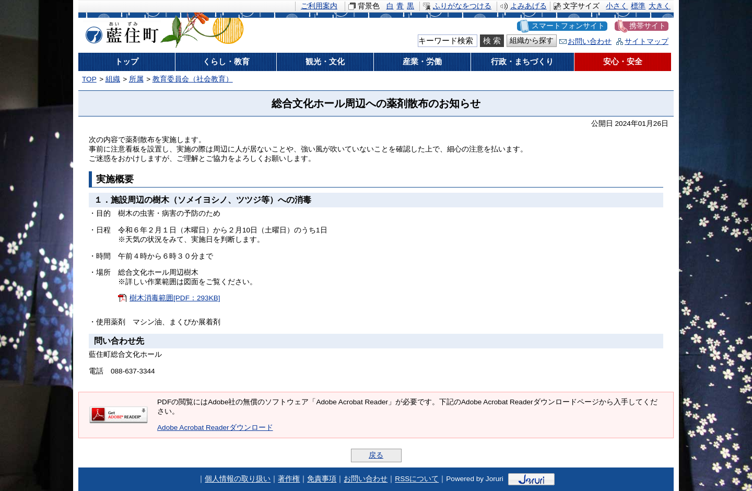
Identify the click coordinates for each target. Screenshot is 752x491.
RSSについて (417, 479)
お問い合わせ (590, 41)
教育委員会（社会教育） (192, 79)
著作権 (289, 479)
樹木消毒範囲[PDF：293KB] (175, 298)
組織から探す (532, 40)
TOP (89, 79)
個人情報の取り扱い (238, 479)
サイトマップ (646, 41)
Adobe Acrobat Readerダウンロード (215, 427)
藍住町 (120, 31)
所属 (136, 79)
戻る (376, 455)
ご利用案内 (319, 6)
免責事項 (321, 479)
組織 (112, 79)
